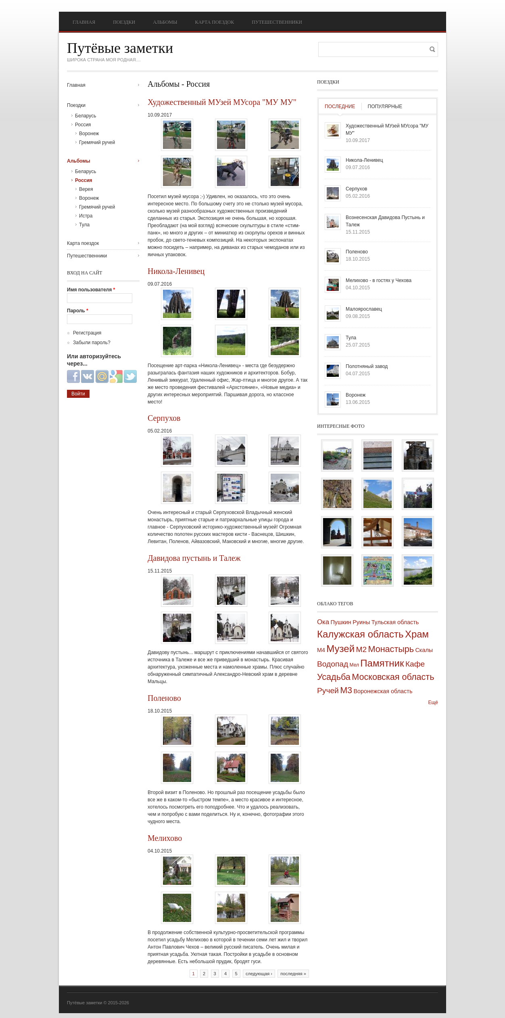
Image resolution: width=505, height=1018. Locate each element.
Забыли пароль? (92, 342)
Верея (86, 189)
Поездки (124, 22)
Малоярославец (364, 309)
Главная (84, 22)
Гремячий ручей (97, 142)
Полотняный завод (367, 366)
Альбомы (165, 22)
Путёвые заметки (120, 48)
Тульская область (395, 622)
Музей (340, 648)
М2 (361, 649)
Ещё (433, 702)
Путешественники (277, 22)
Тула (84, 225)
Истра (85, 216)
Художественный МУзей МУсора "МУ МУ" (222, 102)
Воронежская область (382, 691)
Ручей (328, 690)
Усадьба (334, 677)
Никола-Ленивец (176, 271)
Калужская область (360, 634)
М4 (321, 650)
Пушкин (340, 622)
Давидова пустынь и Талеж (194, 558)
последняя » (293, 973)
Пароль (77, 311)
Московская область (393, 677)
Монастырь (391, 649)
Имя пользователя (91, 290)
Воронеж (89, 133)
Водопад (332, 664)
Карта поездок (214, 22)
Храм (417, 634)
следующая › (259, 973)
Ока (323, 622)
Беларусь (85, 116)
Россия (83, 125)
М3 (346, 690)
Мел (354, 665)
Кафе (415, 664)
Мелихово (165, 838)
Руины (361, 622)
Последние (340, 106)
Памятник (382, 663)
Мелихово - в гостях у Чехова (378, 280)
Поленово (164, 698)
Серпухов (164, 418)
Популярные (385, 106)
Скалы (424, 650)
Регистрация (87, 333)
